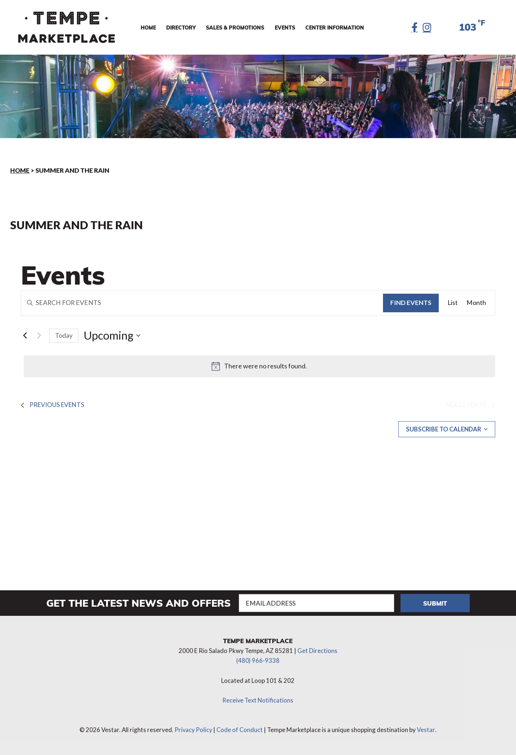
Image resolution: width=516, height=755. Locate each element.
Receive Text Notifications (257, 699)
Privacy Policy (193, 729)
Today (64, 335)
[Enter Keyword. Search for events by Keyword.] (202, 303)
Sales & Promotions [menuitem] (235, 27)
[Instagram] (426, 27)
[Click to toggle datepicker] (112, 336)
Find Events (410, 302)
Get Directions (317, 650)
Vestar (427, 729)
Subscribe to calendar (441, 431)
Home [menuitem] (148, 27)
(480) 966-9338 (258, 660)
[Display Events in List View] (452, 303)
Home (20, 170)
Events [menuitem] (285, 27)
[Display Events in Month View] (476, 303)
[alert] (260, 366)
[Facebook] (413, 27)
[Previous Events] (25, 335)
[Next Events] (39, 335)
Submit (435, 602)
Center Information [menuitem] (334, 27)
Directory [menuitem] (181, 27)
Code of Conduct (240, 729)
